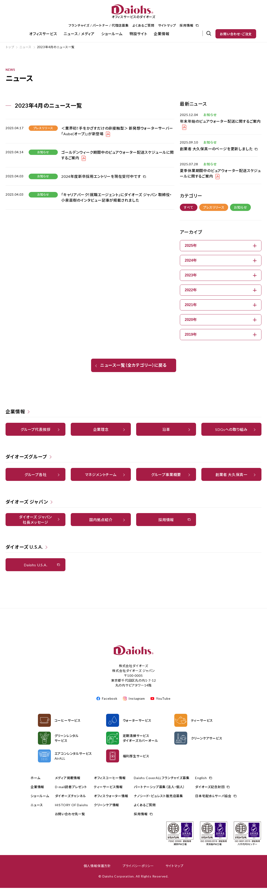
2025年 (221, 248)
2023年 (221, 277)
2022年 (221, 292)
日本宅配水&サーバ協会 (213, 798)
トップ (10, 49)
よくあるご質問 (143, 25)
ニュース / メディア (79, 33)
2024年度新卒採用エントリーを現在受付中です (101, 178)
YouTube (163, 700)
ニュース (25, 49)
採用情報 (186, 25)
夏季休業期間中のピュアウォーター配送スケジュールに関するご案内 (220, 175)
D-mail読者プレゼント (71, 789)
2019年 (221, 336)
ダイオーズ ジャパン (27, 504)
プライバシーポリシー (138, 868)
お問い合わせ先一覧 (70, 816)
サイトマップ (167, 25)
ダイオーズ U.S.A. (24, 549)
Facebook (109, 700)
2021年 (221, 307)
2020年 (221, 322)
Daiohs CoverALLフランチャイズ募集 (161, 780)
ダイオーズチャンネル (70, 798)
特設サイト (138, 33)
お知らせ (240, 209)
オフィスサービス (43, 33)
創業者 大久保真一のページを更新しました (216, 151)
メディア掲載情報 (67, 780)
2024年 (221, 262)
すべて (188, 209)
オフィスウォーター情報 (111, 798)
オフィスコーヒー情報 (110, 780)
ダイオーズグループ (26, 458)
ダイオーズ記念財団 (209, 789)
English (201, 780)
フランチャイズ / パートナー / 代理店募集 (98, 25)
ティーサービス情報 (108, 789)
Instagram (137, 700)
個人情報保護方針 (97, 868)
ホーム (35, 780)
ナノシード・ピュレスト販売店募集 (158, 798)
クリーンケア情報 (106, 807)
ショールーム (112, 33)
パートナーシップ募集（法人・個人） (159, 789)
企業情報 (161, 33)
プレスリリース (213, 209)
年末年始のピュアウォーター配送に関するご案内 (220, 123)
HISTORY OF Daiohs (71, 807)
